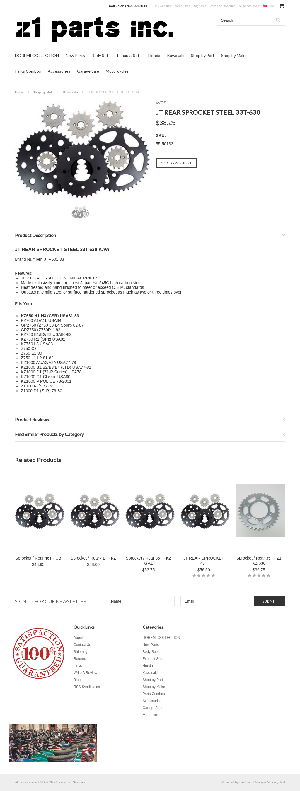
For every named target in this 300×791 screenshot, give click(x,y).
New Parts (75, 55)
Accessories (59, 70)
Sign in (199, 6)
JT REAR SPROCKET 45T (203, 561)
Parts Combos (28, 70)
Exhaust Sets (129, 55)
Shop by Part (202, 55)
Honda (154, 55)
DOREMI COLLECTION (37, 55)
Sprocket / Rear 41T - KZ (93, 558)
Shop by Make (234, 55)
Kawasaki (175, 55)
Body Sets (101, 55)
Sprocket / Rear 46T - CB (38, 558)
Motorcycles (117, 70)
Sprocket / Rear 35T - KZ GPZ (148, 561)
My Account (163, 6)
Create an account (221, 6)
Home (19, 92)
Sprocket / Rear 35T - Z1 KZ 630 (259, 561)
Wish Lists (182, 6)
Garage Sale (88, 70)
